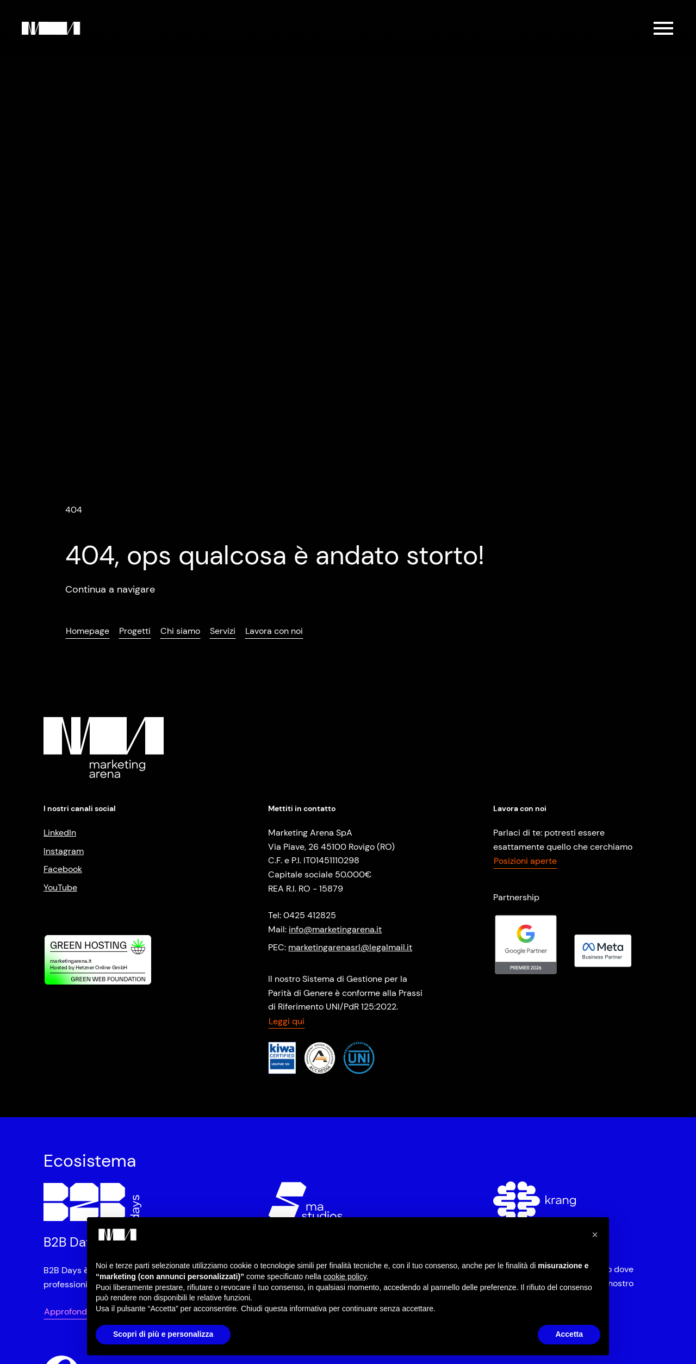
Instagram (64, 851)
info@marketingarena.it (335, 929)
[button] (595, 1234)
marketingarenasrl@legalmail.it (350, 947)
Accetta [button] (569, 1334)
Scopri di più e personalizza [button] (163, 1334)
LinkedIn (60, 832)
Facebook (63, 869)
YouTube (60, 887)
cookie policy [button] (345, 1276)
